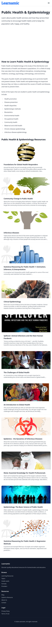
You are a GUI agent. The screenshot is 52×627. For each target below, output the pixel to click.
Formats (3, 584)
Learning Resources (7, 576)
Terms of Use (5, 614)
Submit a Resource (7, 597)
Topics (3, 578)
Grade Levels (5, 581)
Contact (3, 602)
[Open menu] (49, 3)
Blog (2, 595)
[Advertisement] (26, 43)
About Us (4, 600)
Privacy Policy (5, 611)
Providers (4, 586)
